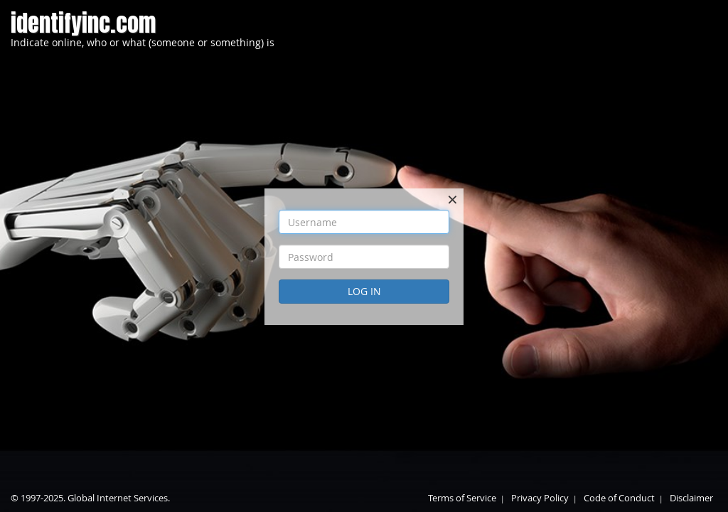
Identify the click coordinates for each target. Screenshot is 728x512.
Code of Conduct (619, 497)
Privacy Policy (540, 497)
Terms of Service (462, 497)
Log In (364, 291)
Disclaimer (691, 497)
